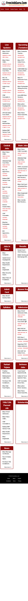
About (14, 478)
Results (7, 9)
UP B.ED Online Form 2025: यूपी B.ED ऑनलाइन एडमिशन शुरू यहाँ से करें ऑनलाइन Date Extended (6, 114)
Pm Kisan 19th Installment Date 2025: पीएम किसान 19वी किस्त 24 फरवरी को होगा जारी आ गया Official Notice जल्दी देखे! (6, 382)
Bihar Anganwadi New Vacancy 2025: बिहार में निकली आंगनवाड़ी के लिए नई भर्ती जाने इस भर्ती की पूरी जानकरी (6, 269)
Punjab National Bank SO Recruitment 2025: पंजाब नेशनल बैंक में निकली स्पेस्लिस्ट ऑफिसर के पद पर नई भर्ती (6, 122)
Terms (14, 481)
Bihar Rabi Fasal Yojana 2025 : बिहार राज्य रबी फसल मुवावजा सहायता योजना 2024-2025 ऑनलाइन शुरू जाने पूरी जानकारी (6, 387)
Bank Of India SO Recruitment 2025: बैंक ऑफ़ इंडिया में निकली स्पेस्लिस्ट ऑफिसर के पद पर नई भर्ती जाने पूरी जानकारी (6, 188)
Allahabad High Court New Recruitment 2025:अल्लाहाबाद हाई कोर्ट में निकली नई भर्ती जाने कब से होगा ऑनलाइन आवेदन (6, 70)
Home (2, 9)
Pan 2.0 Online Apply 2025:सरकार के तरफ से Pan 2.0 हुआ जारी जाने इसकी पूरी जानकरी (6, 458)
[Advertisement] (14, 26)
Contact (19, 478)
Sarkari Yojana (14, 9)
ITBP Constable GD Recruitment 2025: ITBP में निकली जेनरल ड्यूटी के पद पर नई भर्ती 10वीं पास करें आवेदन (6, 96)
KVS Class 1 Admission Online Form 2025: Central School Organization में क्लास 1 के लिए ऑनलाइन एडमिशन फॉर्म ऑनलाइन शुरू (6, 197)
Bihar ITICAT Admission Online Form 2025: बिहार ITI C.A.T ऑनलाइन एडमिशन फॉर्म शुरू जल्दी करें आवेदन (6, 52)
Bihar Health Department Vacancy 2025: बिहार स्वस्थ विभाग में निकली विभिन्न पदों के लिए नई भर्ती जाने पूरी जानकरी (6, 264)
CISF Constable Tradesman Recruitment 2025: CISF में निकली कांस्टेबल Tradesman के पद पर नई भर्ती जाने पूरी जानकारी (6, 214)
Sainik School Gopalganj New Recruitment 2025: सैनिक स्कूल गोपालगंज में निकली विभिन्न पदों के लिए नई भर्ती (6, 105)
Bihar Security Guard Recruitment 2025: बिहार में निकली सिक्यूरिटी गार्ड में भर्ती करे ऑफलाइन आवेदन (6, 274)
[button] (24, 9)
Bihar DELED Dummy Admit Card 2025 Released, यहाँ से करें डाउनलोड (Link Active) (6, 297)
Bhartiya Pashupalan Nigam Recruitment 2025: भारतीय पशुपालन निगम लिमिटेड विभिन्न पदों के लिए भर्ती (6, 223)
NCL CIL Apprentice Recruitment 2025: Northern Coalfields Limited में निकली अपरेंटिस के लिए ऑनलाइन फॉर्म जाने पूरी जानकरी (6, 79)
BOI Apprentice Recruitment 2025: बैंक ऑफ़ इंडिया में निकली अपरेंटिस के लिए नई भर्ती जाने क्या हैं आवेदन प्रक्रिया (6, 232)
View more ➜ (7, 139)
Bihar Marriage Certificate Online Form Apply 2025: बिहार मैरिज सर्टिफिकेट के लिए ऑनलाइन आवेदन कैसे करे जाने (6, 453)
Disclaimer (8, 481)
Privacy (19, 481)
